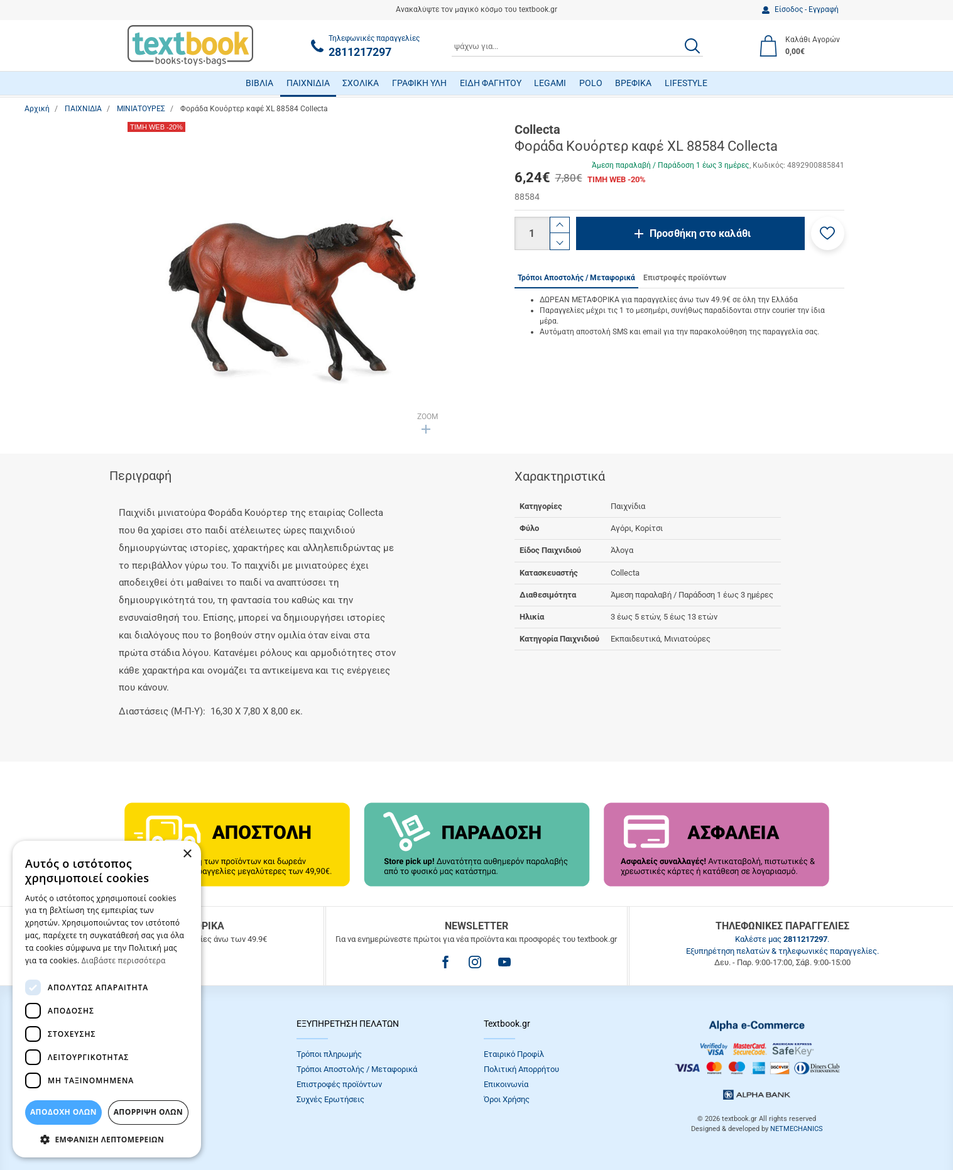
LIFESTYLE (686, 83)
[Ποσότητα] (532, 233)
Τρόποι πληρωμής (329, 1054)
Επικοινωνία (506, 1084)
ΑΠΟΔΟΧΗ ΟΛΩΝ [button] (63, 1112)
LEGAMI (550, 83)
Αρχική (37, 108)
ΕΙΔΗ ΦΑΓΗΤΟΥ (490, 83)
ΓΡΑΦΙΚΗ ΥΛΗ (419, 83)
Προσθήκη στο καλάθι (700, 233)
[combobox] (577, 46)
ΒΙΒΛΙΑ (259, 83)
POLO (590, 83)
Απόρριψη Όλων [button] (148, 1112)
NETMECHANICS (796, 1129)
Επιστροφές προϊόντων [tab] (684, 277)
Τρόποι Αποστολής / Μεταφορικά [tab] (576, 277)
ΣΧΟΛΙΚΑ (360, 83)
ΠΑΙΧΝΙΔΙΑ (308, 83)
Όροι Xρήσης (507, 1099)
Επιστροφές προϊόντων (339, 1084)
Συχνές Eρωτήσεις (330, 1099)
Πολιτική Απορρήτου (521, 1069)
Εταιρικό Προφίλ (514, 1054)
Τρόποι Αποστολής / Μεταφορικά (357, 1069)
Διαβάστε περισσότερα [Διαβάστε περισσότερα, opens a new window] (124, 960)
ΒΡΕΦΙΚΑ (633, 83)
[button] (827, 233)
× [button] (187, 854)
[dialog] (107, 999)
